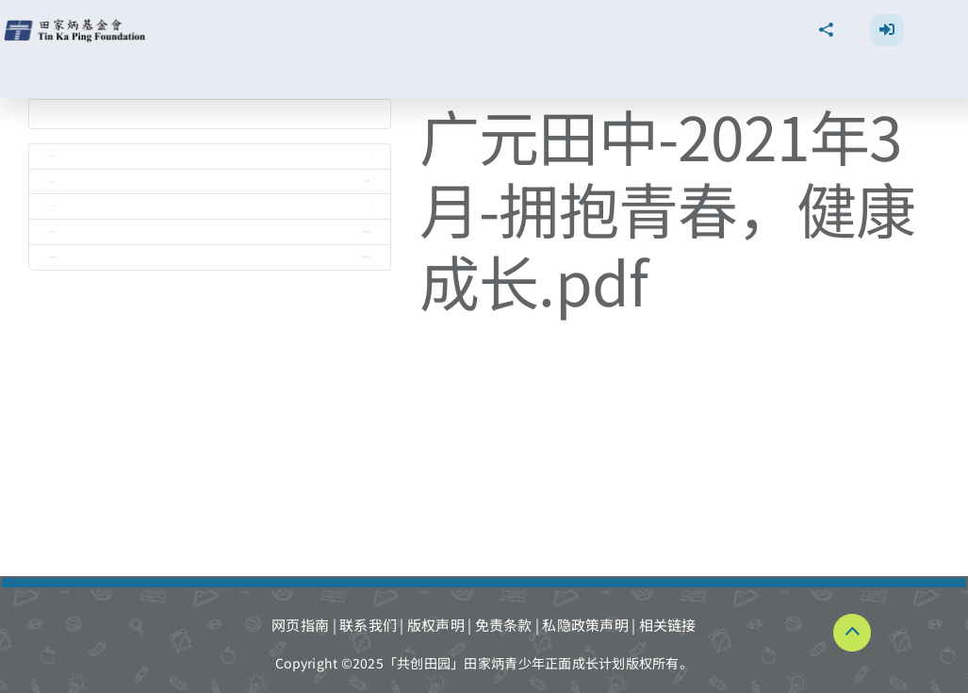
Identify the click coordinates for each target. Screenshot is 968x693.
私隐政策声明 (585, 625)
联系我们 (368, 625)
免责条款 (504, 625)
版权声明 (436, 625)
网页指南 (300, 625)
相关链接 (668, 625)
